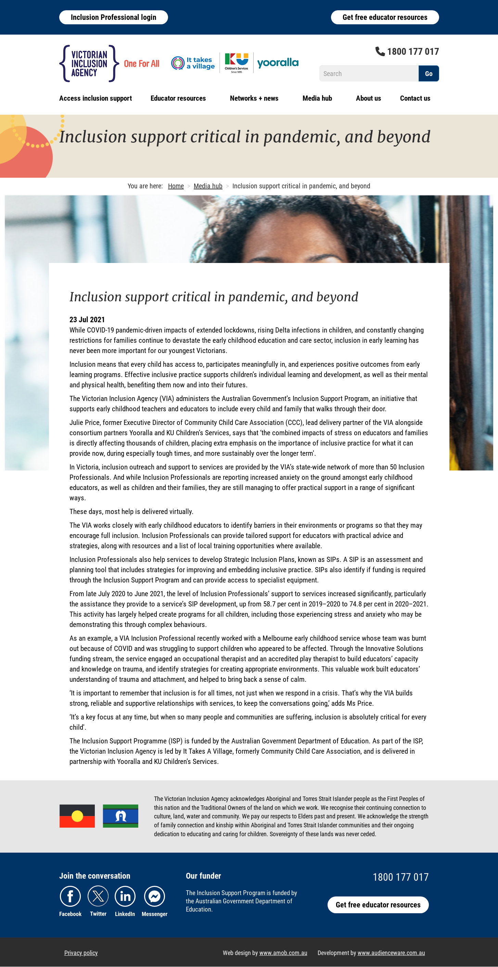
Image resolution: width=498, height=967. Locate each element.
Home (176, 186)
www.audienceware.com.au (391, 952)
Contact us (415, 98)
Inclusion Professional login (113, 17)
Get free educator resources (385, 17)
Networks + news (254, 98)
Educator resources (178, 98)
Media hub (317, 98)
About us (368, 98)
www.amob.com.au (283, 952)
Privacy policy (81, 952)
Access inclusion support (95, 98)
